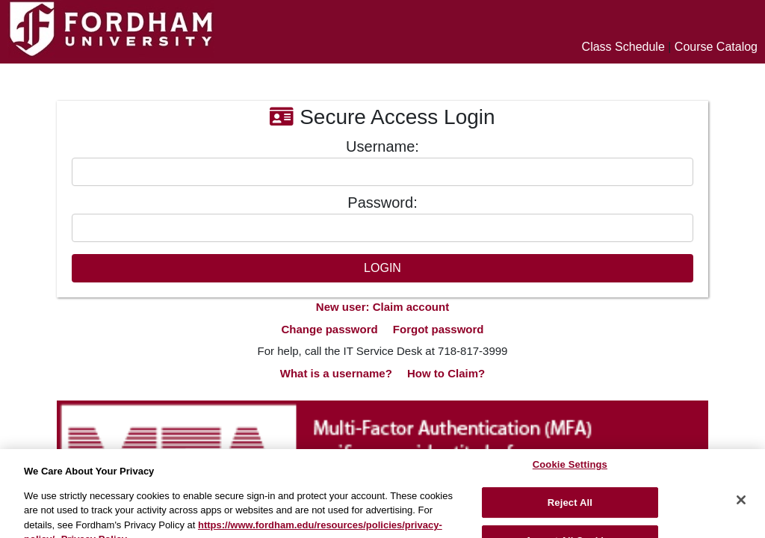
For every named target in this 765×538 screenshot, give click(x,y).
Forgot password (438, 329)
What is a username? (336, 373)
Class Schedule (623, 46)
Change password (329, 329)
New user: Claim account (382, 306)
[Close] (741, 505)
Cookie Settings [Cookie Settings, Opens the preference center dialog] (570, 470)
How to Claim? (446, 373)
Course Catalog (716, 46)
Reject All (570, 508)
